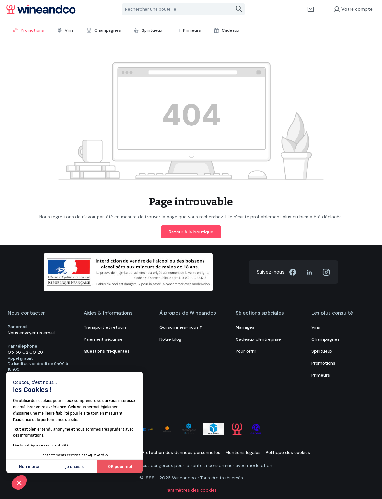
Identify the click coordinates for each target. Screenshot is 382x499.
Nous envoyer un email (31, 333)
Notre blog (170, 339)
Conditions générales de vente (104, 452)
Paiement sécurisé (103, 339)
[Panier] (310, 9)
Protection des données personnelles (181, 452)
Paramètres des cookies (191, 490)
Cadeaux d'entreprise (258, 339)
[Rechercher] (239, 9)
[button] (19, 482)
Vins (315, 327)
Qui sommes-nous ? (180, 327)
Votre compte (353, 9)
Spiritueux (321, 351)
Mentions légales (243, 452)
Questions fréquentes (107, 351)
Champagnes (325, 339)
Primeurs (320, 375)
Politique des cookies (288, 452)
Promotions (323, 363)
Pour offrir (246, 351)
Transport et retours (105, 327)
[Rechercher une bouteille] (178, 9)
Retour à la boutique (191, 232)
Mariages (245, 327)
